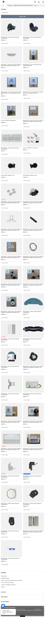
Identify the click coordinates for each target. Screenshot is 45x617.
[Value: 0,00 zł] (39, 2)
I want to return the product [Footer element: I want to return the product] (7, 582)
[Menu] (43, 2)
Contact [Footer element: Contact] (3, 586)
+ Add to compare (4, 43)
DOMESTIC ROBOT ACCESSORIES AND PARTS (23, 5)
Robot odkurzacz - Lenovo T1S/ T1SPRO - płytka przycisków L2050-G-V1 (32, 65)
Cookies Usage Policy (30, 609)
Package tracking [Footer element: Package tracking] (5, 578)
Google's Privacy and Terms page (18, 611)
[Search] (35, 2)
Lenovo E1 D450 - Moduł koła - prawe (30, 175)
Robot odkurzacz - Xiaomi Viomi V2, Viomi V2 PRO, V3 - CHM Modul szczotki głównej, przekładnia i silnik (11, 65)
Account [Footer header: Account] (3, 592)
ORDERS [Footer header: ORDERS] (3, 572)
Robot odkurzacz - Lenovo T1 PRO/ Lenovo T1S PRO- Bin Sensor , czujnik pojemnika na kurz (33, 93)
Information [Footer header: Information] (4, 596)
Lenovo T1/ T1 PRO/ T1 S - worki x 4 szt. (30, 147)
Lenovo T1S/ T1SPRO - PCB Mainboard (8, 120)
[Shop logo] (3, 2)
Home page (9, 5)
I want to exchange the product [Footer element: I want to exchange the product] (8, 584)
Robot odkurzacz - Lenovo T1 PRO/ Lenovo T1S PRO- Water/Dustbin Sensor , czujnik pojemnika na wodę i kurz (11, 93)
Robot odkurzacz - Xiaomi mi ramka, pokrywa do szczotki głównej (10, 38)
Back (2, 5)
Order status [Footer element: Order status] (4, 576)
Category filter (22, 16)
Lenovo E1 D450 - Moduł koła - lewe (7, 175)
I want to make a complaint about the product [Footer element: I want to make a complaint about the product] (11, 580)
